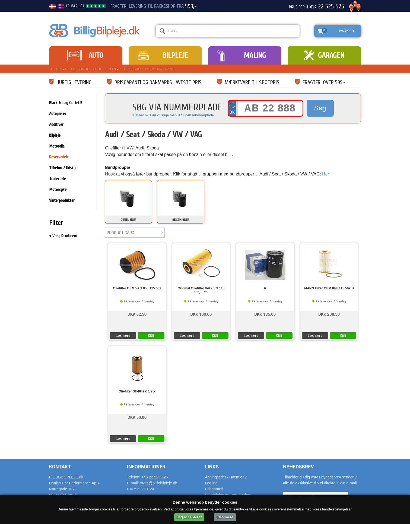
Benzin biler (180, 220)
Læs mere (123, 335)
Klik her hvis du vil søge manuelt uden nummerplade (173, 115)
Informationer (146, 466)
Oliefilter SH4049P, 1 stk (137, 391)
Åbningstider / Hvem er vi (226, 477)
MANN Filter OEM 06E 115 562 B (329, 288)
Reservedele (83, 69)
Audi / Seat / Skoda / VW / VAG (154, 69)
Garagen (331, 55)
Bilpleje (175, 55)
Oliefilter (125, 69)
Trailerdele (57, 178)
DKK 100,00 (201, 314)
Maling (255, 55)
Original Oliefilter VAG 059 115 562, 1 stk (201, 290)
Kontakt (60, 466)
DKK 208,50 (329, 314)
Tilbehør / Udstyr (63, 167)
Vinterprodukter (62, 200)
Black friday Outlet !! (65, 102)
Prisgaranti (214, 489)
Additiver (56, 124)
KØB (151, 335)
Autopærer (57, 113)
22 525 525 (331, 6)
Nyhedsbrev (298, 466)
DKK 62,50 (137, 314)
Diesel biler (128, 220)
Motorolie (57, 146)
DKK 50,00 (137, 417)
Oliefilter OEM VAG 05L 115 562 (137, 288)
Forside (56, 69)
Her (325, 174)
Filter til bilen (105, 69)
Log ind (211, 483)
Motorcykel (58, 189)
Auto (95, 55)
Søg (320, 108)
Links (212, 466)
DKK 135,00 (265, 314)
